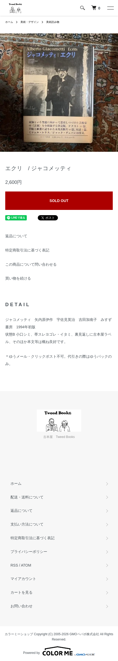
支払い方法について (27, 524)
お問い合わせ (21, 606)
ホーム (9, 22)
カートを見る (21, 592)
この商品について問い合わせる (31, 264)
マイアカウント (23, 579)
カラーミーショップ (19, 634)
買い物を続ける (18, 278)
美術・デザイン (29, 22)
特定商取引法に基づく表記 (27, 250)
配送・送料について (27, 497)
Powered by (59, 651)
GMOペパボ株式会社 (84, 634)
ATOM (26, 565)
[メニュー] (110, 8)
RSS (14, 565)
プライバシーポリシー (28, 551)
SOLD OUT (59, 201)
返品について (16, 236)
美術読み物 (52, 22)
